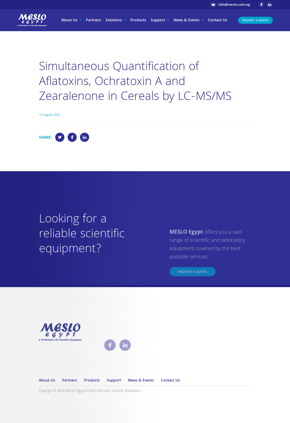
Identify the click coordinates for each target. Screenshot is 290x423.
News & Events (186, 20)
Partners (93, 20)
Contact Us (217, 20)
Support (158, 20)
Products (138, 20)
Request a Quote (255, 20)
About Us (69, 20)
